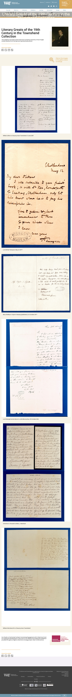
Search (54, 2)
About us (42, 2)
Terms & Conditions (40, 676)
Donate (57, 10)
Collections (24, 10)
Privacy (49, 676)
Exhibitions (33, 10)
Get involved (49, 10)
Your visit (8, 10)
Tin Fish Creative (43, 688)
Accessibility (30, 676)
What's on (16, 10)
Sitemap (23, 676)
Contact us (48, 2)
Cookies (36, 679)
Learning (41, 10)
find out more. (58, 695)
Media (64, 10)
